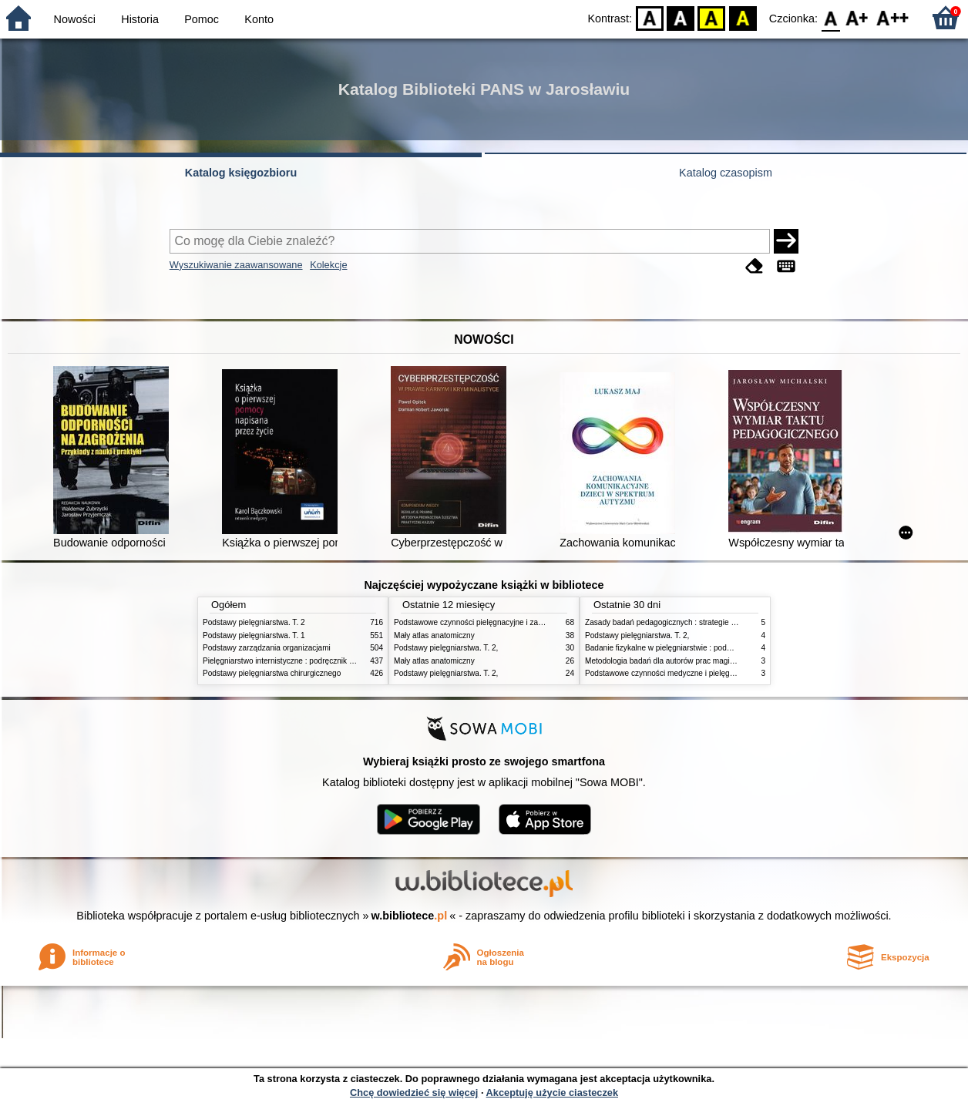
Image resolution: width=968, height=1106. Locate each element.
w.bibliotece (409, 915)
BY (742, 17)
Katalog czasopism (725, 172)
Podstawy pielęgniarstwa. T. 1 (254, 635)
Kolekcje (328, 265)
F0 (830, 17)
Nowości (75, 19)
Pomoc (201, 19)
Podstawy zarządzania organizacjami (267, 648)
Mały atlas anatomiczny (434, 635)
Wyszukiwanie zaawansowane (236, 265)
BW (681, 17)
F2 (893, 17)
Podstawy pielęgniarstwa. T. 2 (254, 622)
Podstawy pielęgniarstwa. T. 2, (446, 648)
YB (712, 17)
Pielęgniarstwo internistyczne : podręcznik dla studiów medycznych (318, 661)
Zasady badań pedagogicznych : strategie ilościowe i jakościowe (695, 622)
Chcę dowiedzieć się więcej (414, 1092)
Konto (259, 19)
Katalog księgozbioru (241, 172)
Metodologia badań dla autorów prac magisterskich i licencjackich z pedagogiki (720, 661)
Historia (140, 19)
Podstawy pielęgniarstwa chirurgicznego (272, 673)
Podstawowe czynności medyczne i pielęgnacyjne (670, 673)
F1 (857, 17)
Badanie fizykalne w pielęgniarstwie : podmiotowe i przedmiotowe (697, 648)
